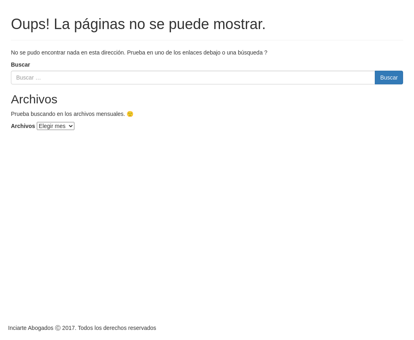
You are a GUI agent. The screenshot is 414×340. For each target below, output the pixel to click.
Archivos (23, 126)
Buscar (20, 64)
